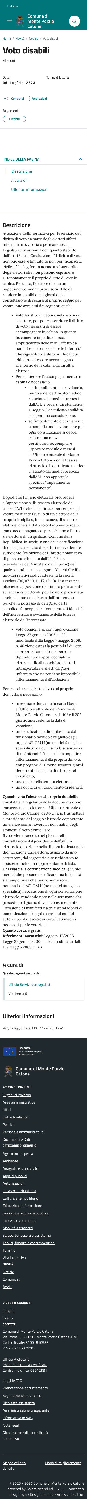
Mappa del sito (14, 1463)
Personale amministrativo (23, 1132)
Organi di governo (17, 1095)
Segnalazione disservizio (22, 1395)
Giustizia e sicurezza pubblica (26, 1213)
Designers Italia (39, 1494)
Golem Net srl (37, 1489)
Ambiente (10, 1161)
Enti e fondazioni (16, 1117)
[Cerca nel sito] (74, 21)
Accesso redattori (70, 1494)
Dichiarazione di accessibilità (25, 1432)
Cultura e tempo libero (20, 1198)
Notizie (8, 1272)
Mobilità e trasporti (18, 1228)
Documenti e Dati (16, 1139)
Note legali (11, 1425)
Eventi (8, 1318)
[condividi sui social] (14, 98)
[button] (13, 6)
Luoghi (8, 1310)
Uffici (7, 1109)
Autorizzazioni (14, 1183)
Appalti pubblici (15, 1176)
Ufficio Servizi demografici (29, 984)
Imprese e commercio (19, 1220)
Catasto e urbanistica (19, 1190)
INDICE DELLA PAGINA (21, 159)
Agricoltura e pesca (18, 1153)
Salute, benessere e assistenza (27, 1235)
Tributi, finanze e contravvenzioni (29, 1243)
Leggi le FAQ (12, 1380)
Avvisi (7, 1286)
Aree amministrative (19, 1102)
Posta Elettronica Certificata (25, 1365)
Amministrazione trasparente (26, 1410)
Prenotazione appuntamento (25, 1388)
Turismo (9, 1250)
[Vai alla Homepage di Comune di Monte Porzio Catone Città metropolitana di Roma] (39, 21)
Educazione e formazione (22, 1205)
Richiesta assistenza (19, 1403)
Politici (8, 1124)
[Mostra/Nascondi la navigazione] (9, 20)
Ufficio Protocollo (16, 1359)
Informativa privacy (18, 1417)
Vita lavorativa (14, 1257)
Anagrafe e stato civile (20, 1168)
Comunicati (12, 1279)
